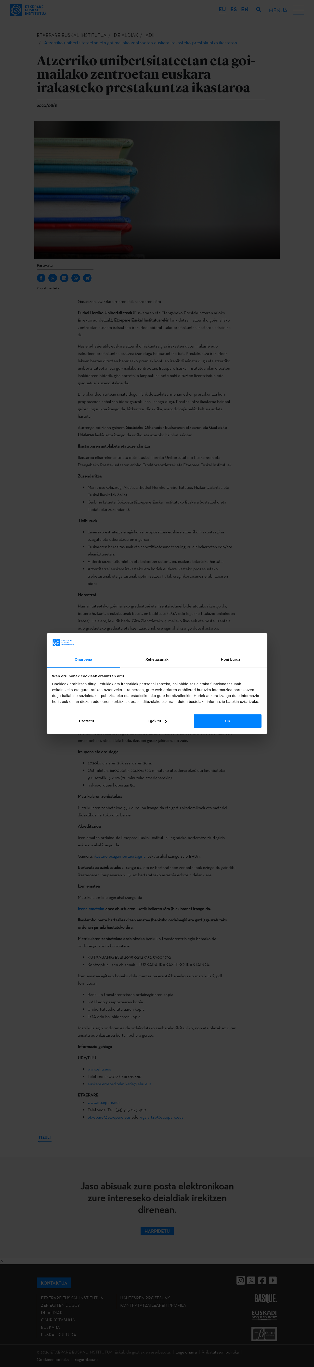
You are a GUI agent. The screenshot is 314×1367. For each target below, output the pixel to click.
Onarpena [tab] (83, 659)
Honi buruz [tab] (230, 659)
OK (227, 721)
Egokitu (157, 721)
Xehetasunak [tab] (157, 659)
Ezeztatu (86, 721)
